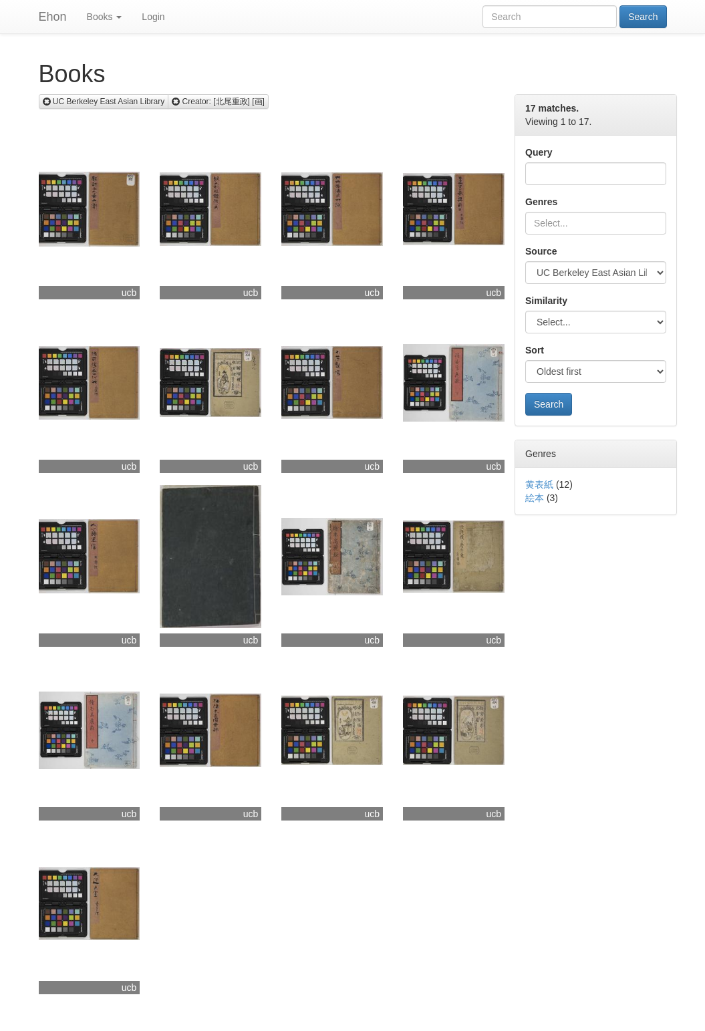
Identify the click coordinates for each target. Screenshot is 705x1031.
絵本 (534, 497)
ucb (129, 292)
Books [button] (104, 16)
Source (541, 251)
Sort (534, 350)
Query (538, 152)
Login (153, 16)
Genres (541, 201)
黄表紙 (539, 484)
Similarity (546, 300)
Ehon (53, 16)
